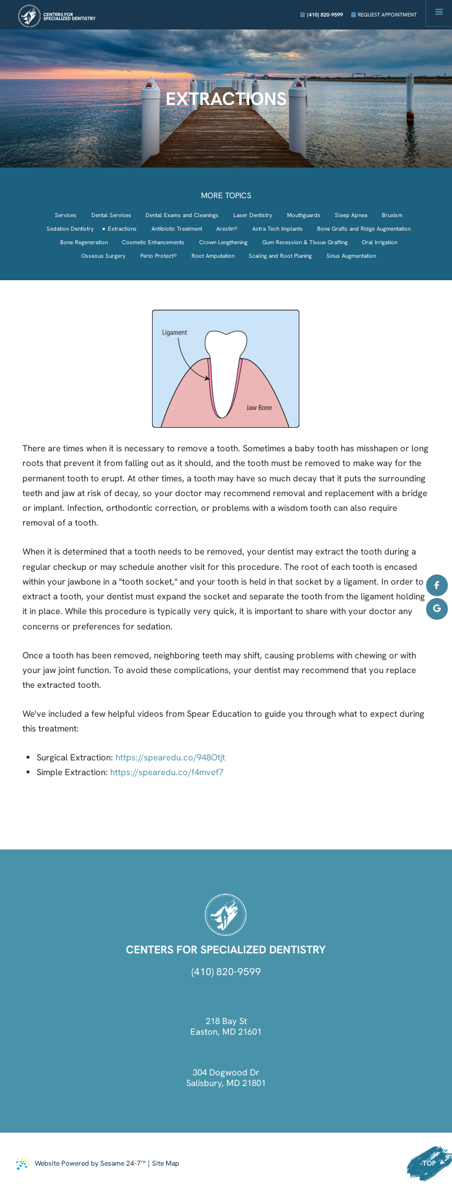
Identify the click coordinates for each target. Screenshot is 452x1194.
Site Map (165, 1163)
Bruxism (392, 215)
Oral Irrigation (379, 242)
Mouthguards (304, 215)
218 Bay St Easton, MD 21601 (226, 1026)
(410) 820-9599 (321, 14)
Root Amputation (213, 256)
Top (429, 1163)
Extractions (122, 228)
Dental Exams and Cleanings (182, 215)
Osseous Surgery (103, 256)
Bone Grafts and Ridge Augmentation (364, 228)
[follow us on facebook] (437, 585)
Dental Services (111, 215)
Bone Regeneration (84, 242)
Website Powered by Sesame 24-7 (81, 1164)
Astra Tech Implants (277, 228)
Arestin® (226, 228)
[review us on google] (437, 609)
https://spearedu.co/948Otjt (170, 757)
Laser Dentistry (252, 215)
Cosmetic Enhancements (153, 242)
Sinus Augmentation (351, 256)
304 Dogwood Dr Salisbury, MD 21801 (226, 1077)
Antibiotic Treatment (176, 228)
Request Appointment (384, 14)
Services (66, 215)
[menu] (439, 13)
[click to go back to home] (226, 923)
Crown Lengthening (223, 242)
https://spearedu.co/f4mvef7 (166, 772)
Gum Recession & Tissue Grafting (305, 242)
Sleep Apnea (351, 215)
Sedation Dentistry (70, 228)
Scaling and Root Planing (280, 256)
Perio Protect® (158, 256)
